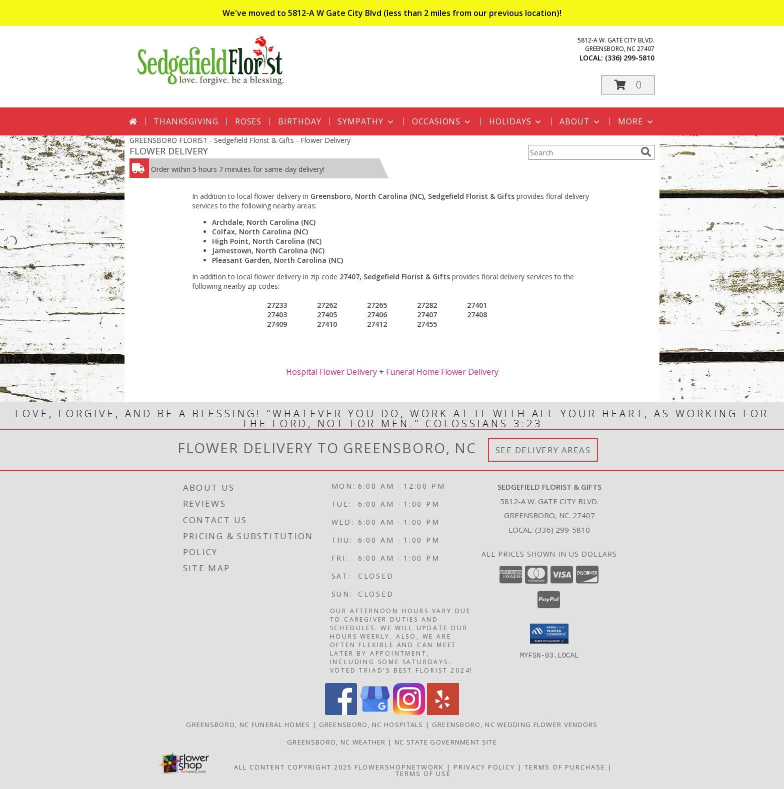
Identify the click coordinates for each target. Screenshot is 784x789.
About (581, 121)
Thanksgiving (186, 121)
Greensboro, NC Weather (336, 742)
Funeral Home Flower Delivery (442, 371)
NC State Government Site (445, 742)
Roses (248, 121)
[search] (646, 151)
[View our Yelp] (443, 712)
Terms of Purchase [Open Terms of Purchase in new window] (565, 767)
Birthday (299, 121)
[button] (628, 84)
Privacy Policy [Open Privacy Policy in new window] (484, 767)
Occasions (442, 121)
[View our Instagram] (409, 712)
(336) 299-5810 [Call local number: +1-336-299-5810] (629, 57)
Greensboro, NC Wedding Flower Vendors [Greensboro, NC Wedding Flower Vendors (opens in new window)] (515, 724)
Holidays (516, 121)
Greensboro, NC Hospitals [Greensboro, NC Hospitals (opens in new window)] (371, 724)
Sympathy (366, 121)
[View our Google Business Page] (375, 712)
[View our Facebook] (341, 712)
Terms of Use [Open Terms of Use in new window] (423, 773)
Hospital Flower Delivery (331, 371)
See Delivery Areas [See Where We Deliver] (543, 450)
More (636, 121)
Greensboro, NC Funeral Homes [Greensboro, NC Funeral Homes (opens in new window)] (248, 724)
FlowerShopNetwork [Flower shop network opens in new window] (399, 767)
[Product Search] (582, 152)
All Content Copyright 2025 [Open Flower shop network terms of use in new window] (293, 767)
